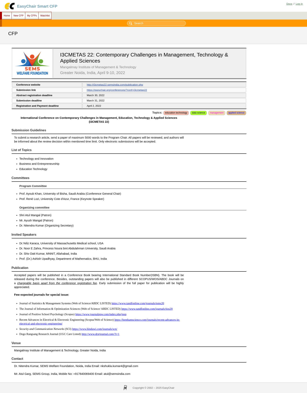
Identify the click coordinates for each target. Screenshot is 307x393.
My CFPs (32, 15)
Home (7, 15)
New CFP (18, 15)
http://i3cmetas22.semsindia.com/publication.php (115, 84)
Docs (289, 3)
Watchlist (45, 15)
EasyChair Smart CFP (37, 6)
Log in (299, 3)
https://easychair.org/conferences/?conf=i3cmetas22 (117, 90)
